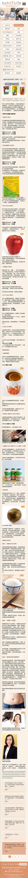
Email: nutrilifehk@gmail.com (15, 871)
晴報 (18, 59)
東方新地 (18, 42)
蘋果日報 (7, 59)
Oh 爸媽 (7, 42)
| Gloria (4, 864)
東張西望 (18, 73)
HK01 (18, 52)
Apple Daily (19, 49)
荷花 (18, 28)
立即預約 (23, 864)
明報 (7, 35)
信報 (18, 32)
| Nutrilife (11, 864)
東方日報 (18, 56)
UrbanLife (18, 66)
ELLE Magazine (7, 32)
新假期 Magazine (18, 25)
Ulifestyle (18, 45)
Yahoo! (7, 49)
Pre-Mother (19, 35)
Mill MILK (7, 73)
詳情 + (6, 789)
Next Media (7, 52)
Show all (7, 25)
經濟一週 (18, 39)
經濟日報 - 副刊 (7, 56)
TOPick (7, 39)
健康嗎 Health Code (8, 69)
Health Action (18, 62)
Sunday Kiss (7, 66)
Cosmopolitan (7, 62)
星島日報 (7, 28)
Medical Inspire (7, 45)
